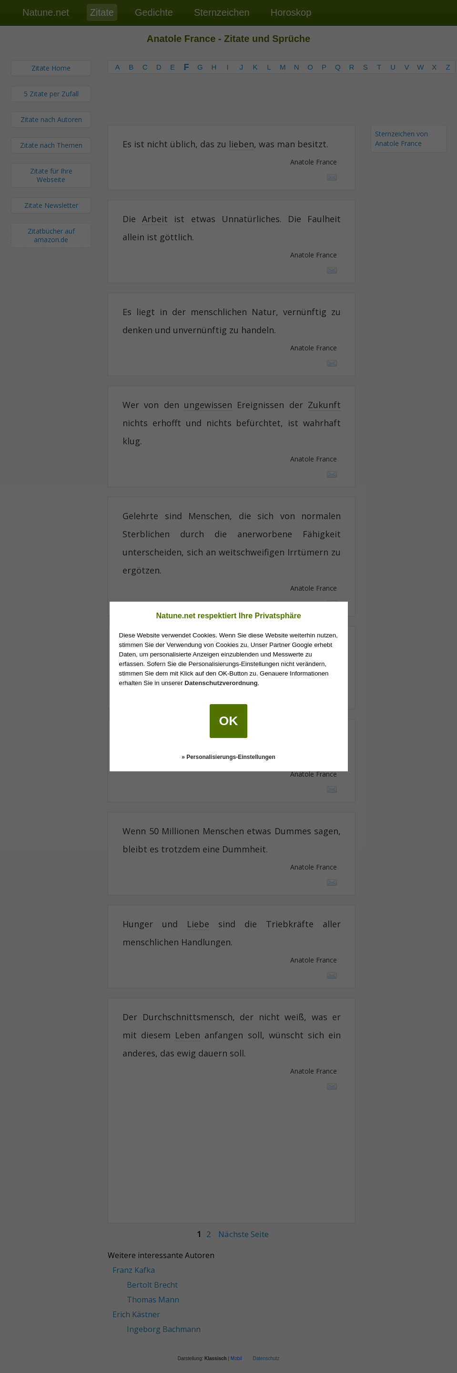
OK (228, 721)
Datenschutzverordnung (220, 682)
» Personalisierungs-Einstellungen (228, 757)
